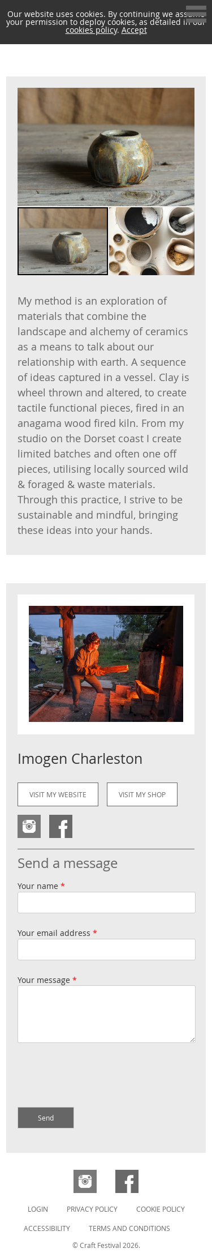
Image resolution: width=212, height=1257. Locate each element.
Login (38, 1208)
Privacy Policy (92, 1208)
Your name (41, 885)
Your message (47, 979)
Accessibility (47, 1228)
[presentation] (103, 1076)
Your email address (57, 932)
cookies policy (91, 29)
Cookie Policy (160, 1208)
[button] (184, 147)
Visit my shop (142, 794)
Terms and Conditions (129, 1228)
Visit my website (57, 794)
